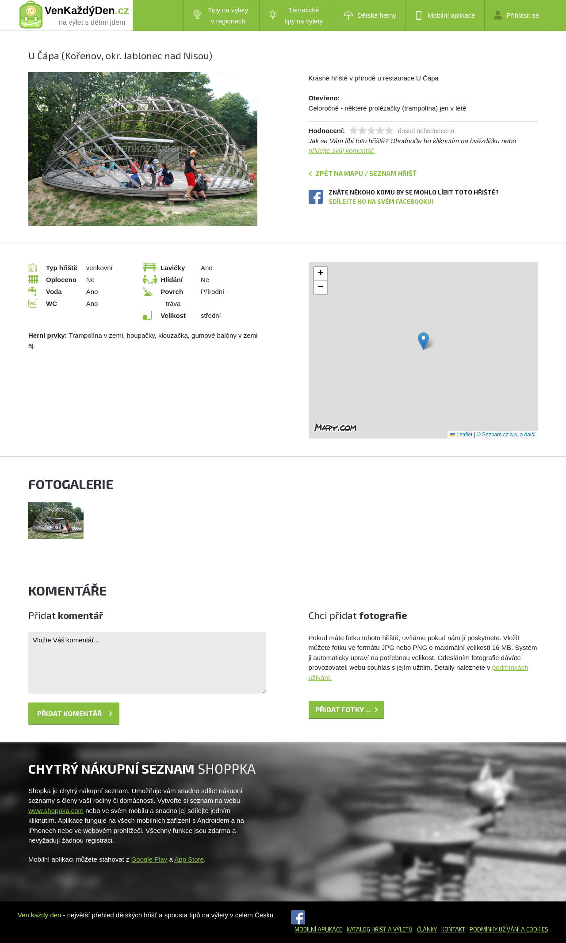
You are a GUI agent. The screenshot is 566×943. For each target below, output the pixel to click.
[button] (423, 341)
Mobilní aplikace (444, 15)
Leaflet (461, 434)
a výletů (399, 929)
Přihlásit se (516, 15)
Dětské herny (370, 15)
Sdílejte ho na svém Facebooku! (381, 201)
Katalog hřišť (366, 929)
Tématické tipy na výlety (295, 15)
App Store (189, 859)
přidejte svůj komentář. (342, 150)
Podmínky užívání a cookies (509, 929)
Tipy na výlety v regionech (221, 15)
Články (427, 929)
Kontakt (453, 929)
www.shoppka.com (56, 810)
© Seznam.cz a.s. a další (506, 434)
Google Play (149, 859)
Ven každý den (39, 915)
